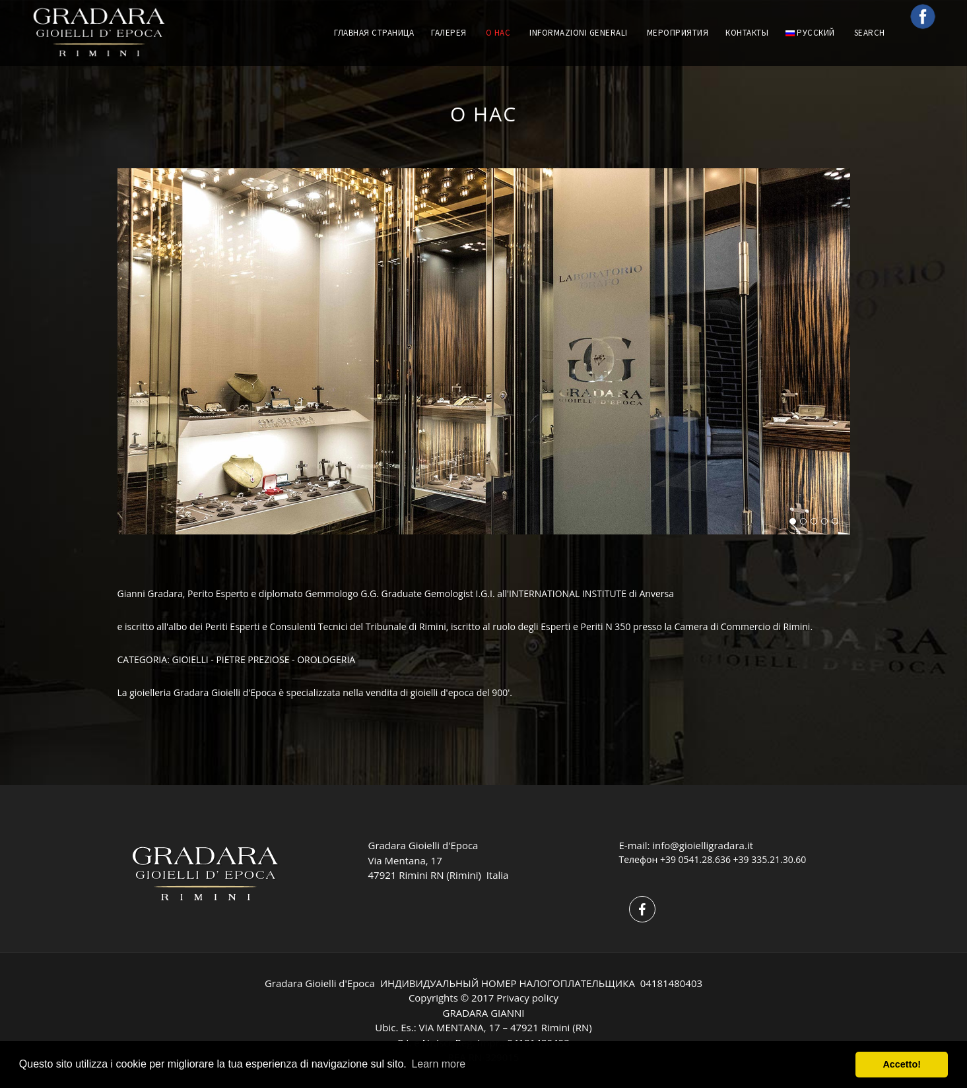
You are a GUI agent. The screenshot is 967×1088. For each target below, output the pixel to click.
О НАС (498, 32)
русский (809, 32)
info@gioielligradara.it (702, 845)
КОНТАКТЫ (746, 32)
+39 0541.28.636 (695, 859)
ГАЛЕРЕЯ (449, 32)
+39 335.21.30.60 (770, 859)
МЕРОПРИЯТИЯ (678, 32)
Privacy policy (527, 997)
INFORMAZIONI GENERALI (578, 32)
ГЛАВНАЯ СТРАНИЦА (374, 32)
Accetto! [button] (902, 1064)
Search (871, 32)
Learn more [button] (438, 1064)
